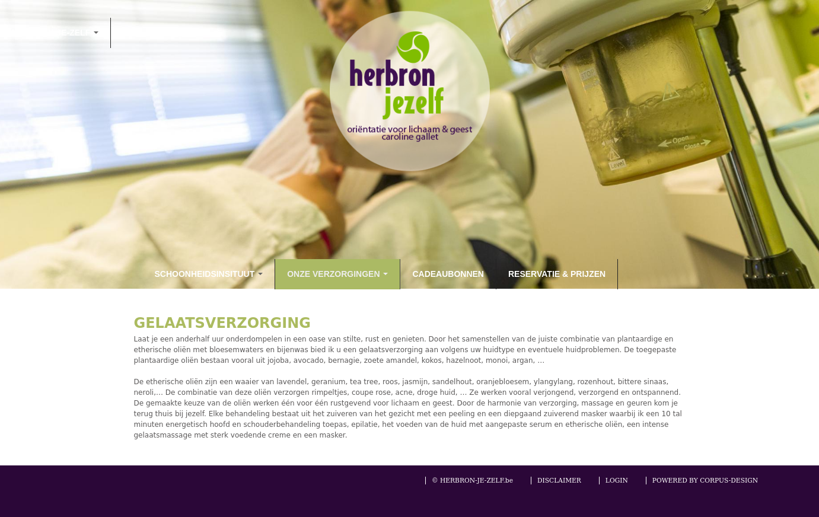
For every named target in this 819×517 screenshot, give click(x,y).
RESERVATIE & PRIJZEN (557, 274)
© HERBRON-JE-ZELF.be (472, 480)
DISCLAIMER (559, 480)
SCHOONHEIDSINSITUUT (209, 274)
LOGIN (617, 480)
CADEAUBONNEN (448, 274)
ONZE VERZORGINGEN (337, 274)
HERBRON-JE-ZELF (55, 32)
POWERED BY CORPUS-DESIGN (705, 480)
